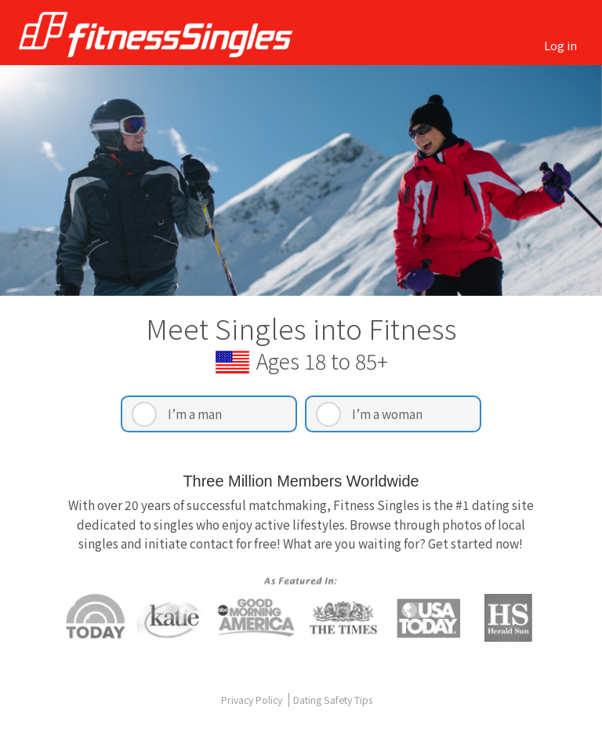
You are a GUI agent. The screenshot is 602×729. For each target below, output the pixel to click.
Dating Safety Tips (332, 700)
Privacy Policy (253, 700)
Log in (560, 45)
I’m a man (195, 413)
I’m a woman (387, 413)
